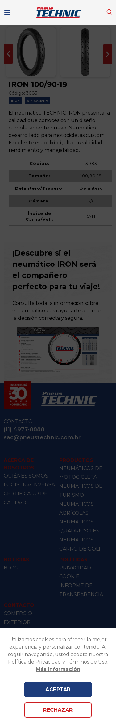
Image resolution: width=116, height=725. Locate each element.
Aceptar (57, 689)
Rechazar (58, 710)
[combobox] (109, 12)
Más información (58, 669)
